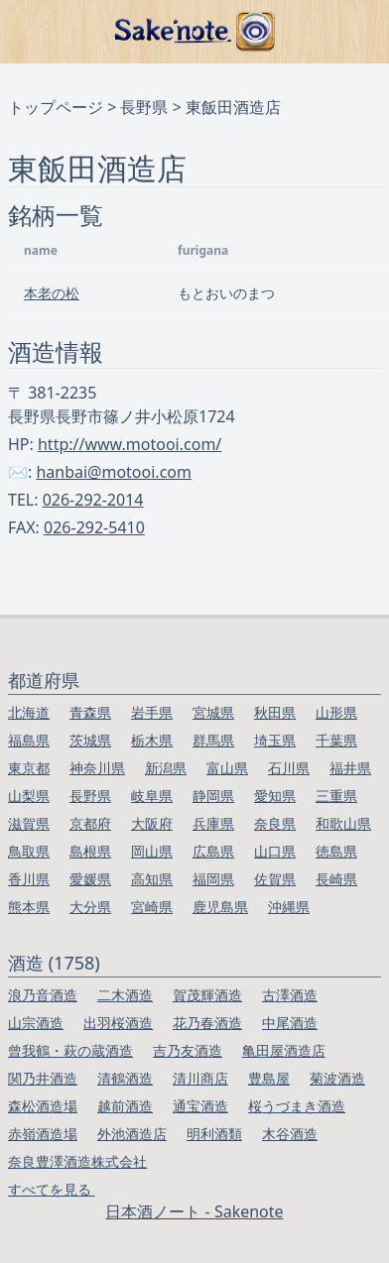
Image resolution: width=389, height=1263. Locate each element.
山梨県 (29, 795)
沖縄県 (289, 906)
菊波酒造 (337, 1078)
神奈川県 (97, 767)
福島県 (29, 740)
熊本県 (29, 906)
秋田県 (275, 712)
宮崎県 (152, 906)
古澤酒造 (290, 994)
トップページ (55, 107)
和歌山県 (343, 823)
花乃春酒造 (207, 1022)
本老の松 (51, 293)
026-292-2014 (93, 500)
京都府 (90, 823)
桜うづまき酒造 (296, 1105)
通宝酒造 (200, 1105)
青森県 (90, 712)
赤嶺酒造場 (42, 1133)
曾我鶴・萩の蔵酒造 (70, 1050)
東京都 (29, 767)
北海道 (29, 712)
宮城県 (213, 712)
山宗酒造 (36, 1022)
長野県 (144, 107)
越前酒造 (125, 1105)
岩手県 (152, 712)
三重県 (336, 795)
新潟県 (166, 767)
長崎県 (336, 878)
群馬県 (213, 740)
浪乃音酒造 (42, 994)
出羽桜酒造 (118, 1022)
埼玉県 (275, 740)
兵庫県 (213, 823)
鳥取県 (29, 851)
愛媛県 (90, 878)
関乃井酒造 (42, 1078)
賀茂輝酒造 (207, 994)
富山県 (227, 767)
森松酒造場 (42, 1105)
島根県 (90, 851)
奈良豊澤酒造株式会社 (77, 1161)
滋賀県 (29, 823)
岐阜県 (152, 795)
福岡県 (213, 878)
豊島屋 (269, 1078)
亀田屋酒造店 (283, 1050)
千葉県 (336, 740)
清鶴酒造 (125, 1078)
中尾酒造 (290, 1022)
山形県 (336, 712)
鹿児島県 (220, 906)
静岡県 (213, 795)
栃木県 (152, 740)
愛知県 (275, 795)
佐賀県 (275, 878)
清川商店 (200, 1078)
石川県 (289, 767)
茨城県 (90, 740)
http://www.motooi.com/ (129, 444)
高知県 (152, 878)
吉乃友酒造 (187, 1050)
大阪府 (152, 823)
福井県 (350, 767)
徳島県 (336, 851)
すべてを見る (51, 1189)
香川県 (29, 878)
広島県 (213, 851)
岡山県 (152, 851)
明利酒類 (214, 1133)
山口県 (275, 851)
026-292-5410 (94, 527)
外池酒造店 (132, 1133)
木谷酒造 (290, 1133)
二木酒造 (125, 994)
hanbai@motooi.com (114, 472)
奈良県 (275, 823)
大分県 (90, 906)
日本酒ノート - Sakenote (194, 1211)
